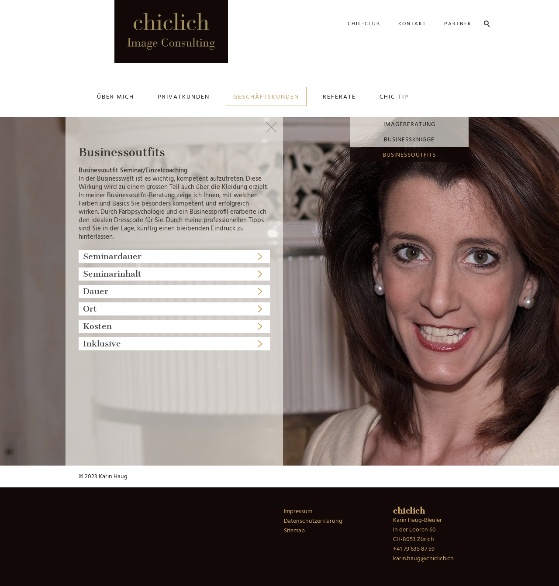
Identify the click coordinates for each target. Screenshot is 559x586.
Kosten (97, 326)
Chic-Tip (394, 97)
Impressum (298, 512)
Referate (339, 97)
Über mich (115, 97)
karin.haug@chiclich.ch (423, 559)
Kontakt (412, 24)
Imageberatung (409, 125)
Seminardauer (112, 256)
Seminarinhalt (112, 274)
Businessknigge (409, 140)
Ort (90, 309)
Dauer (95, 291)
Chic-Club (364, 24)
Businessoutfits (409, 155)
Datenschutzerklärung (313, 521)
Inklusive (102, 344)
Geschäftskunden (266, 97)
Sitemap (294, 531)
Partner (458, 24)
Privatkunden (184, 97)
